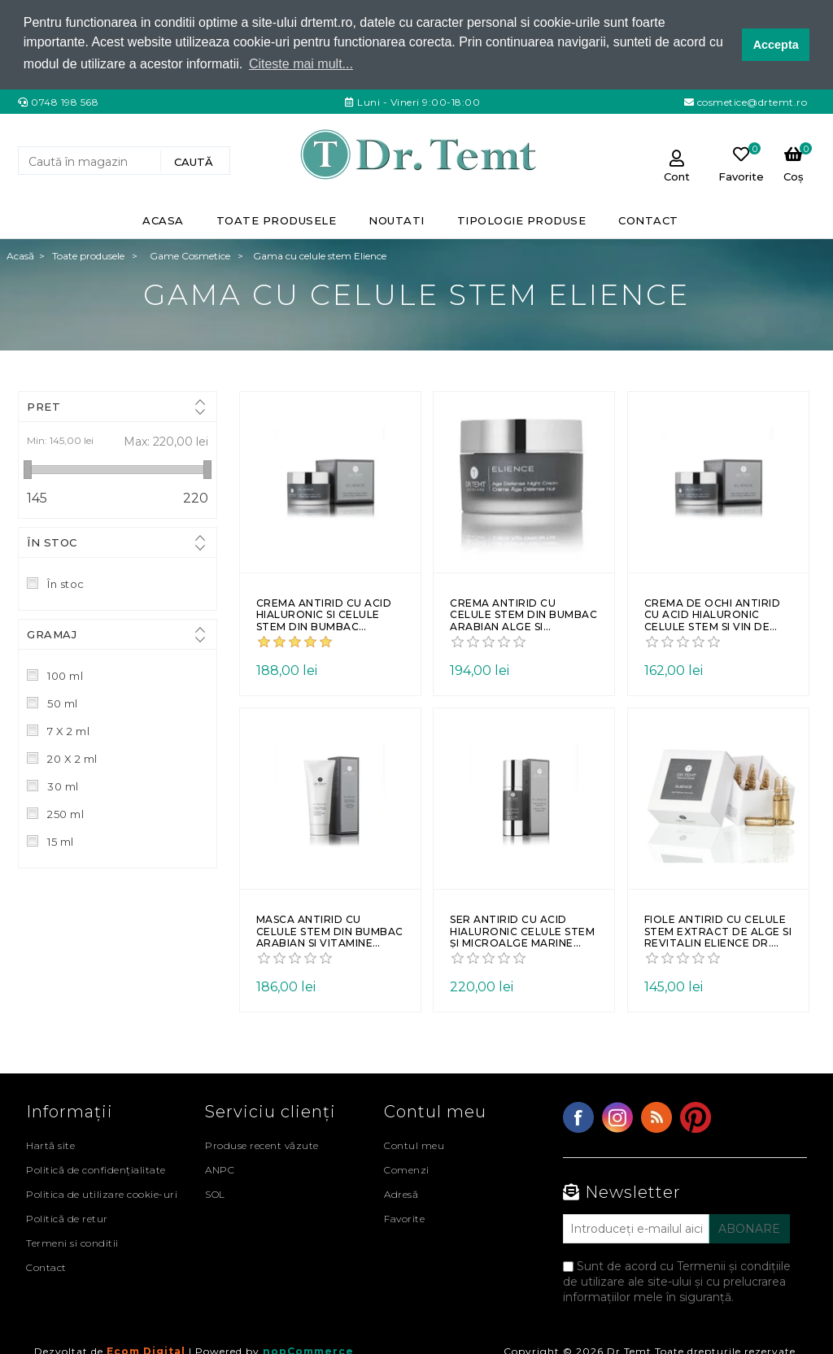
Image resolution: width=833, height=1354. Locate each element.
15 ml (60, 840)
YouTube (695, 1116)
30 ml (63, 785)
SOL (215, 1193)
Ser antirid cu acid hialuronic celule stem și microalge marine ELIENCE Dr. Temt (522, 931)
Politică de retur (67, 1218)
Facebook (578, 1116)
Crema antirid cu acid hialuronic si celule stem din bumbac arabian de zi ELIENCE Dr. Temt (324, 614)
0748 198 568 (64, 101)
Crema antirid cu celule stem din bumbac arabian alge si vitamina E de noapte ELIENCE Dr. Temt (523, 614)
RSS (656, 1116)
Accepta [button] (776, 44)
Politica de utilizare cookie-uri (101, 1193)
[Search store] (91, 161)
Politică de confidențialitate (96, 1169)
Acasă (20, 255)
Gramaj (51, 633)
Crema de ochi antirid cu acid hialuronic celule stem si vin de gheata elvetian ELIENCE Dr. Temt (712, 614)
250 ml (65, 813)
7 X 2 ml (68, 730)
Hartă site (50, 1144)
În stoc (52, 541)
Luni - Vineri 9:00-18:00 (418, 101)
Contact (46, 1266)
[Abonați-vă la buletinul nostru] (636, 1228)
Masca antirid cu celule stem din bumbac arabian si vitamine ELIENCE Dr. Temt (329, 931)
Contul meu (414, 1144)
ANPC (219, 1169)
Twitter (617, 1116)
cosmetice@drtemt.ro (750, 101)
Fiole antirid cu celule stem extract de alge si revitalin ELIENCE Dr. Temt (718, 931)
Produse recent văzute (262, 1144)
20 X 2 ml (72, 757)
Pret (43, 405)
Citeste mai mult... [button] (301, 64)
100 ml (65, 674)
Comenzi (407, 1169)
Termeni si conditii (72, 1242)
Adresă (401, 1193)
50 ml (62, 702)
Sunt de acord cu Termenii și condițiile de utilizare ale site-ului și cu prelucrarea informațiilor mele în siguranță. (677, 1281)
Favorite (404, 1218)
